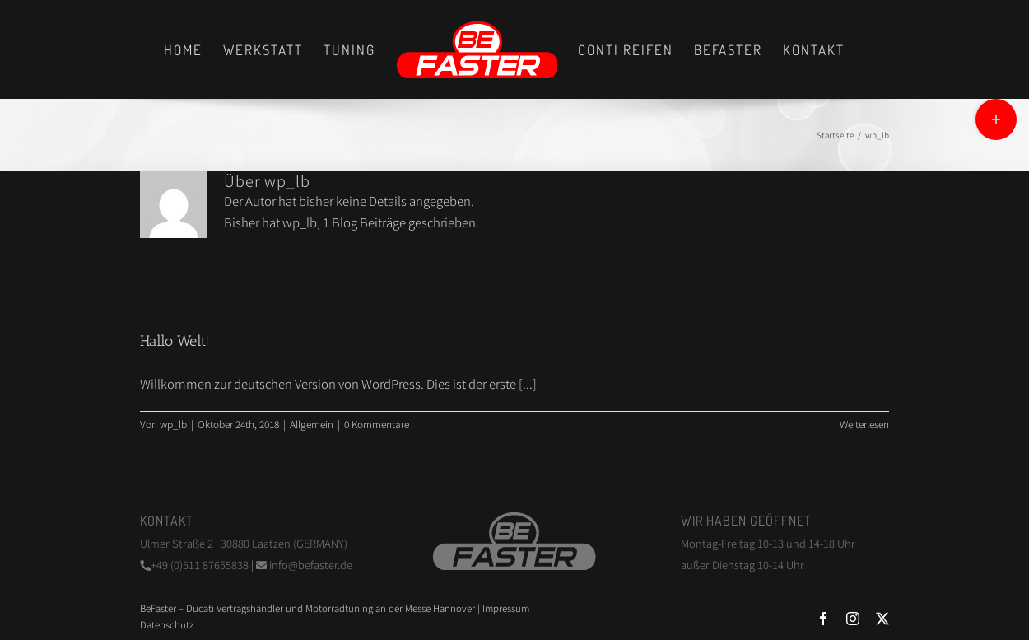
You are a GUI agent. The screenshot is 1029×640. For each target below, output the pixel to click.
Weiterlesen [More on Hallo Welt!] (864, 424)
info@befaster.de (304, 564)
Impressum (505, 607)
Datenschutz (166, 624)
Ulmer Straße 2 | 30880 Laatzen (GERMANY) (243, 543)
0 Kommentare (376, 424)
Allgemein (311, 424)
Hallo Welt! (174, 341)
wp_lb (173, 424)
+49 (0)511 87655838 (195, 564)
